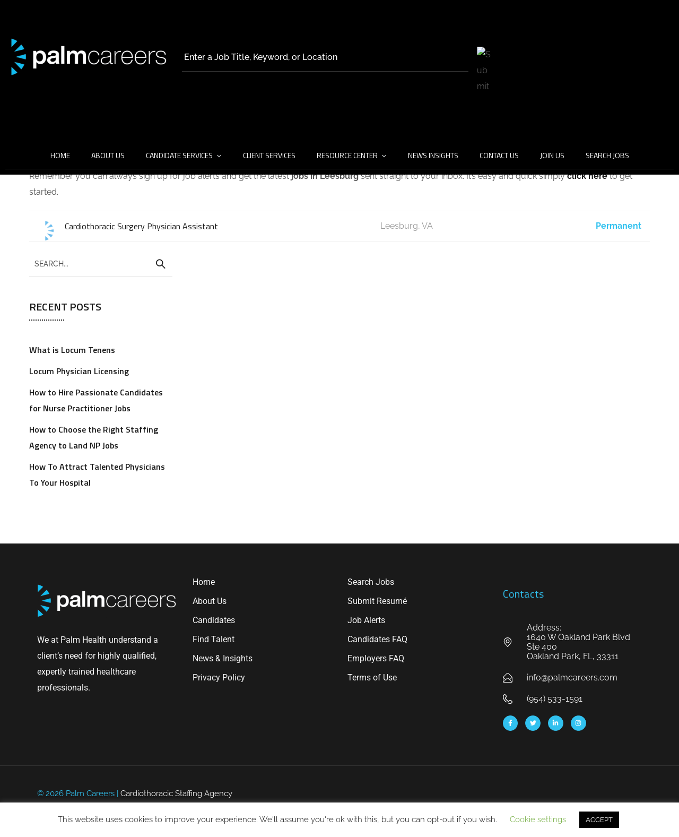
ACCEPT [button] (599, 820)
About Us (108, 155)
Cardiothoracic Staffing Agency (176, 793)
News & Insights (223, 658)
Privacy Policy (219, 677)
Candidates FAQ (377, 639)
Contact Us (499, 155)
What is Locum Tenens (72, 349)
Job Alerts (366, 620)
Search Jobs (607, 155)
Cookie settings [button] (538, 819)
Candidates (214, 620)
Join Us (552, 155)
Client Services (269, 155)
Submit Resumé (377, 601)
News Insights (433, 155)
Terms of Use (372, 677)
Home (60, 155)
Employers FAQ (375, 658)
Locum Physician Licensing (79, 371)
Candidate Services (179, 155)
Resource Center (347, 155)
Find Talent (213, 639)
